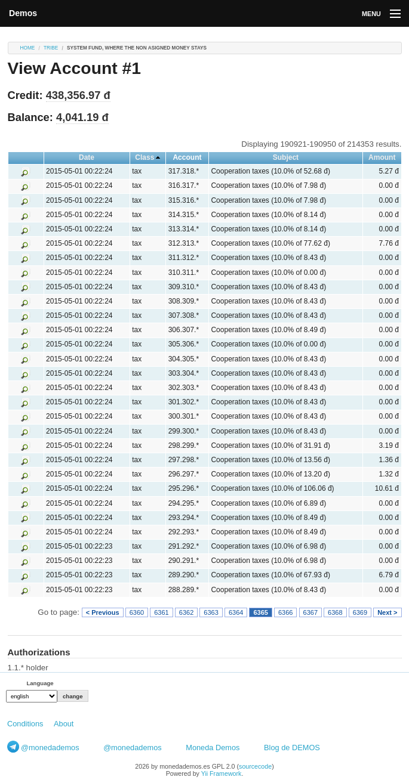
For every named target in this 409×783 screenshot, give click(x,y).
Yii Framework (221, 773)
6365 (260, 612)
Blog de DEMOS (292, 747)
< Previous (102, 612)
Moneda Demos (212, 747)
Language (39, 683)
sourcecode (255, 766)
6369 (360, 612)
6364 (236, 612)
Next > (387, 612)
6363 (211, 612)
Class (144, 157)
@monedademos (50, 747)
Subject (286, 157)
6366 (285, 612)
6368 (335, 612)
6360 (137, 612)
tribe (51, 48)
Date (86, 157)
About (63, 723)
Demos (23, 13)
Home (27, 48)
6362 (186, 612)
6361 (161, 612)
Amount (381, 157)
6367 (310, 612)
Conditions (25, 723)
